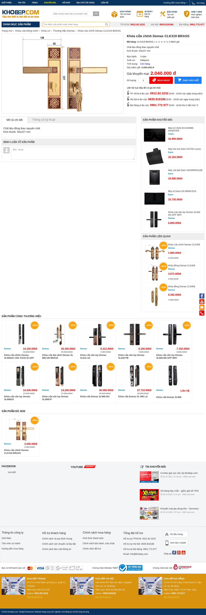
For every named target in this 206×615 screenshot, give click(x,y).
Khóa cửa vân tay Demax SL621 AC (93, 356)
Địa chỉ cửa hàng (85, 3)
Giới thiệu (7, 3)
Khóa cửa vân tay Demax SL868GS (17, 398)
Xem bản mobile (175, 543)
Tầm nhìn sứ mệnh (11, 543)
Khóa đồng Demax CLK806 (181, 286)
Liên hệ (104, 3)
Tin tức (22, 3)
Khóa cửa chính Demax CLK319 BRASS (16, 451)
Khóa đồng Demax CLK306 (181, 265)
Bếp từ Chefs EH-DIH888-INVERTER (181, 129)
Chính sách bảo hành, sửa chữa (98, 543)
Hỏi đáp (66, 3)
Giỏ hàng (200, 3)
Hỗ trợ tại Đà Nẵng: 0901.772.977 (140, 549)
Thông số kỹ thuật (43, 119)
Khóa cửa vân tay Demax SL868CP (55, 398)
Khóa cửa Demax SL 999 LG (133, 396)
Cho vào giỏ (188, 80)
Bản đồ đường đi (34, 597)
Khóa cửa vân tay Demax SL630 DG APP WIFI (184, 213)
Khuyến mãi (50, 3)
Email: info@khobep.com (135, 554)
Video (35, 3)
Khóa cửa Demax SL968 (168, 397)
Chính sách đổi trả (92, 548)
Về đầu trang (174, 534)
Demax (7, 348)
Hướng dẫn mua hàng (175, 2)
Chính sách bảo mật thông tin (56, 549)
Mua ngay (161, 80)
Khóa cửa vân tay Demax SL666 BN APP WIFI (169, 356)
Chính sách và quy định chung (57, 538)
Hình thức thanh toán (93, 538)
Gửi (96, 14)
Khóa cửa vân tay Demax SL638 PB (131, 356)
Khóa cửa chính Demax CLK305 (184, 244)
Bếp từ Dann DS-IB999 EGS (182, 191)
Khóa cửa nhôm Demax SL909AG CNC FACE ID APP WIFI (19, 356)
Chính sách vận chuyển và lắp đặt (59, 544)
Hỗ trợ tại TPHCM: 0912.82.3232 (139, 538)
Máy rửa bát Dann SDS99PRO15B (185, 170)
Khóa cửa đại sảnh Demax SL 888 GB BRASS (57, 356)
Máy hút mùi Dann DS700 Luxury (184, 149)
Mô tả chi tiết (14, 119)
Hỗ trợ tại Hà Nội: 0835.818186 (138, 544)
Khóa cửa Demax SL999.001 (95, 396)
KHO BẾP (12, 472)
